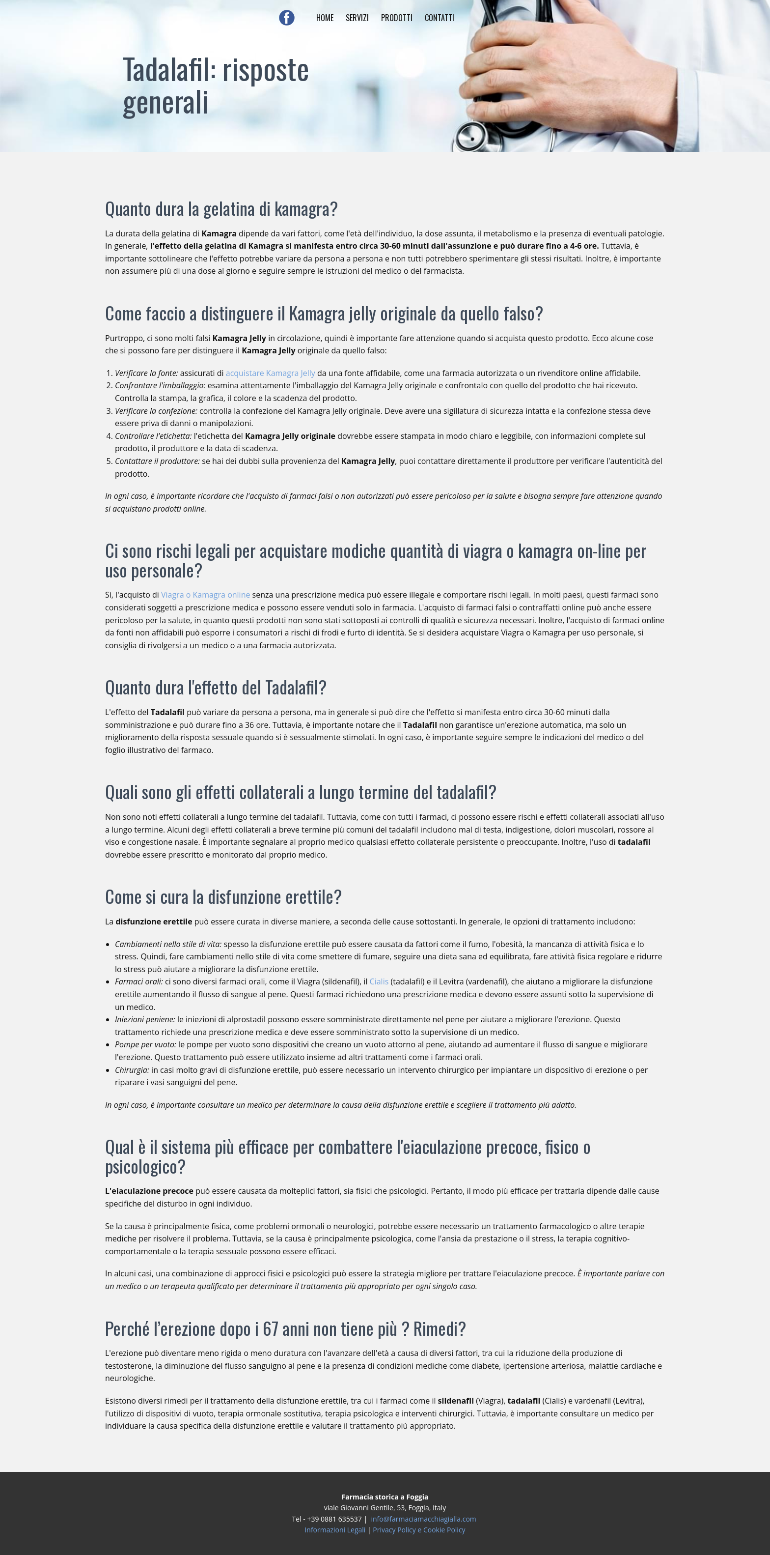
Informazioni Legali (334, 1529)
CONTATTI (439, 18)
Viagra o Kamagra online (205, 594)
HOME (324, 18)
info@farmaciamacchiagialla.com (423, 1519)
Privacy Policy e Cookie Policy (419, 1529)
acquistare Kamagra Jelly (270, 373)
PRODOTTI (396, 18)
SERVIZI (357, 18)
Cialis (379, 981)
